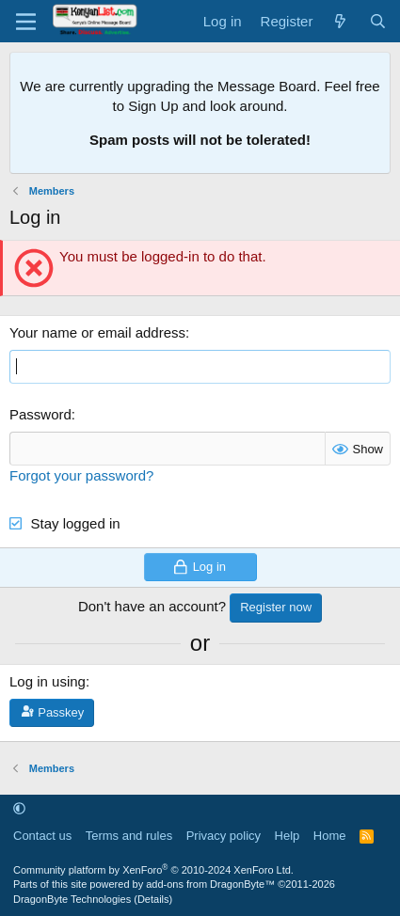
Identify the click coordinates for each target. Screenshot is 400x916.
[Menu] (26, 21)
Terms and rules (129, 836)
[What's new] (340, 21)
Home (329, 836)
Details (153, 899)
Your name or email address (97, 332)
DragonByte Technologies (72, 899)
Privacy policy (223, 836)
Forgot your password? (81, 475)
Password (40, 414)
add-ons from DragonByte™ (210, 884)
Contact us (42, 836)
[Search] (378, 21)
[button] (19, 808)
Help (287, 836)
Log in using (47, 681)
